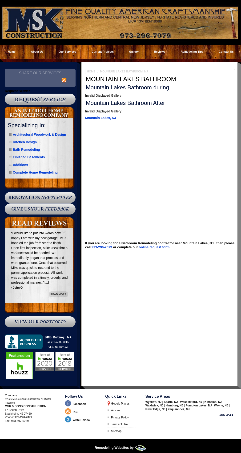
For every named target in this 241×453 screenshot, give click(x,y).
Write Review (81, 420)
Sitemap (116, 431)
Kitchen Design (25, 142)
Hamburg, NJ (175, 405)
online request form (154, 247)
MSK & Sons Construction (25, 406)
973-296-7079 (102, 247)
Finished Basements (29, 157)
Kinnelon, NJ (214, 402)
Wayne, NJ (221, 405)
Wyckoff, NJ (153, 402)
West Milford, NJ (191, 402)
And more (226, 415)
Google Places (120, 403)
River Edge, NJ (155, 409)
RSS (76, 412)
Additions (20, 165)
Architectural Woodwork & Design (39, 134)
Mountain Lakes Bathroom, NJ (124, 71)
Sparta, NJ (171, 402)
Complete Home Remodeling (35, 172)
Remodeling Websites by (120, 447)
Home (91, 71)
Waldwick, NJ (154, 405)
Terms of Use (119, 424)
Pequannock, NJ (178, 409)
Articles (115, 410)
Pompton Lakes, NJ (199, 405)
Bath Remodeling (26, 149)
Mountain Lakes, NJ (100, 118)
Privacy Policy (120, 417)
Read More (58, 294)
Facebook (79, 404)
